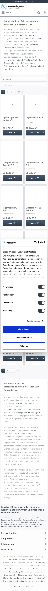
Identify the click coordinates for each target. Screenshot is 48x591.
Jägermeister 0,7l (34, 117)
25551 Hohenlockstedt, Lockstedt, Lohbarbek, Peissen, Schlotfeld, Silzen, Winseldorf (20, 523)
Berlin (34, 578)
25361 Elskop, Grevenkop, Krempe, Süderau (17, 518)
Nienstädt (12, 572)
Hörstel (31, 569)
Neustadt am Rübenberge (18, 575)
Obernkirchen (8, 578)
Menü (7, 12)
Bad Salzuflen (23, 569)
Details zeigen (33, 321)
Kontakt (17, 586)
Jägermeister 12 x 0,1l (34, 163)
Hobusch (19, 60)
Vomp (43, 572)
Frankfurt (20, 581)
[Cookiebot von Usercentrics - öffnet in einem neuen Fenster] (34, 242)
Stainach (37, 572)
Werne (7, 569)
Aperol (21, 35)
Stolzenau (37, 575)
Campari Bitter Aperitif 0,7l (10, 163)
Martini (39, 38)
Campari (31, 35)
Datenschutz (7, 566)
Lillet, (10, 41)
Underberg (8, 69)
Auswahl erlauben (24, 337)
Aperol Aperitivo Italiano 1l (11, 118)
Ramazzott (30, 38)
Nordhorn (13, 569)
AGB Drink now (28, 586)
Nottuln (30, 575)
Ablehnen (24, 346)
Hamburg (27, 578)
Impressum (40, 563)
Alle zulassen (24, 329)
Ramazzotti (17, 63)
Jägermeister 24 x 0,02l (11, 209)
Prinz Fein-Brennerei (31, 66)
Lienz (6, 575)
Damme (40, 569)
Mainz (10, 581)
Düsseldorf (40, 578)
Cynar (25, 44)
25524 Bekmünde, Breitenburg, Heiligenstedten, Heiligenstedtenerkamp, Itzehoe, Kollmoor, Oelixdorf (23, 520)
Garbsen (30, 572)
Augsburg (17, 578)
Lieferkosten (12, 560)
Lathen (5, 572)
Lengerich (19, 572)
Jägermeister (16, 44)
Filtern (7, 79)
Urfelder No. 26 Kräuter (33, 209)
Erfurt (5, 581)
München (41, 566)
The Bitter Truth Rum (33, 60)
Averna (7, 44)
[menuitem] (7, 12)
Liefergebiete (40, 581)
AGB (32, 563)
